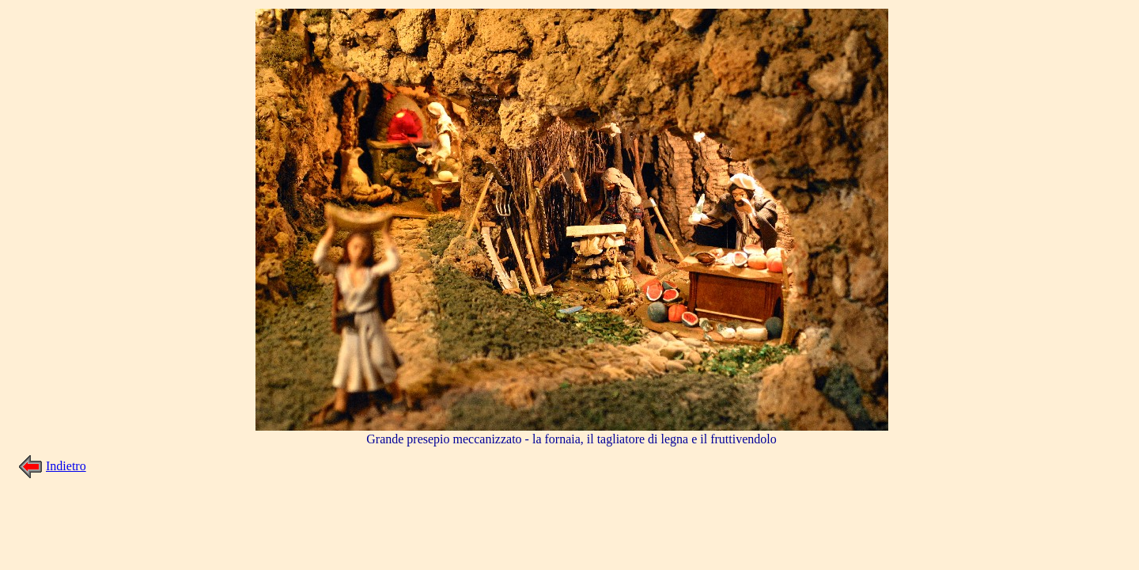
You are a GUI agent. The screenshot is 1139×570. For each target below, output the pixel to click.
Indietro (66, 466)
